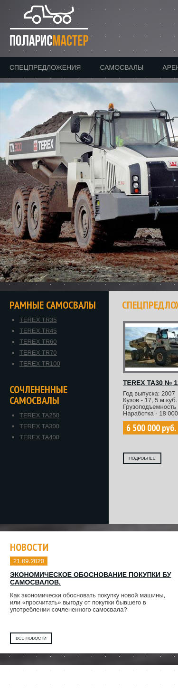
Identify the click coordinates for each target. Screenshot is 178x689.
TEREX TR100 (39, 363)
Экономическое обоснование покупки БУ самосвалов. (90, 578)
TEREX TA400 (39, 437)
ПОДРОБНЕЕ (142, 458)
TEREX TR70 (38, 352)
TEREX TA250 (39, 415)
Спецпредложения (45, 67)
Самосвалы (121, 67)
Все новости (31, 638)
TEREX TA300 (39, 426)
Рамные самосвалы (52, 305)
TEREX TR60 (38, 341)
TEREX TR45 (38, 330)
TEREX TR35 (38, 319)
